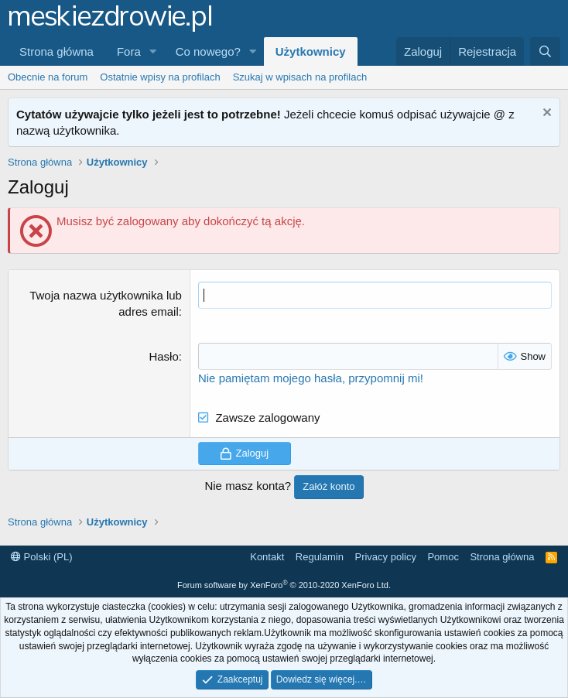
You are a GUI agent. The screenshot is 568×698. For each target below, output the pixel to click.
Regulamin (320, 557)
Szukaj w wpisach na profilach (300, 77)
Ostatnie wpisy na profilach (160, 77)
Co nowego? (208, 51)
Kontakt (267, 557)
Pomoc (442, 557)
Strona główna (56, 51)
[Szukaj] (545, 51)
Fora (129, 51)
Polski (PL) (41, 557)
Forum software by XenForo (284, 585)
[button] (153, 51)
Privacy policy (385, 557)
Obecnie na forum (47, 77)
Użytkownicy (310, 51)
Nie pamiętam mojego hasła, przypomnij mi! (310, 378)
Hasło (163, 356)
